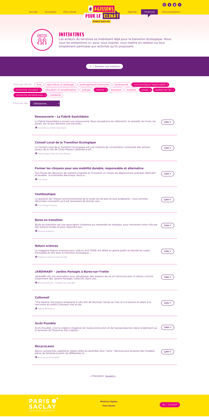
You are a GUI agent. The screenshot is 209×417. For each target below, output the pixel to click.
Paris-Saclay (109, 407)
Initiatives (149, 12)
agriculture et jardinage (60, 85)
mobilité (131, 90)
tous (39, 85)
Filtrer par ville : (21, 104)
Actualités (50, 12)
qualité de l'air (163, 90)
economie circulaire (27, 90)
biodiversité (121, 85)
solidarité (55, 95)
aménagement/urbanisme (94, 85)
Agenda (132, 12)
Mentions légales (108, 402)
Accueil (33, 12)
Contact (170, 405)
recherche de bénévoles (29, 95)
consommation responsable (149, 85)
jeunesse (116, 90)
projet (145, 90)
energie (86, 90)
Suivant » (110, 376)
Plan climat (69, 12)
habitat (100, 90)
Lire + (167, 123)
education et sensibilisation (60, 90)
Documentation (171, 12)
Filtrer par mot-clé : (22, 85)
